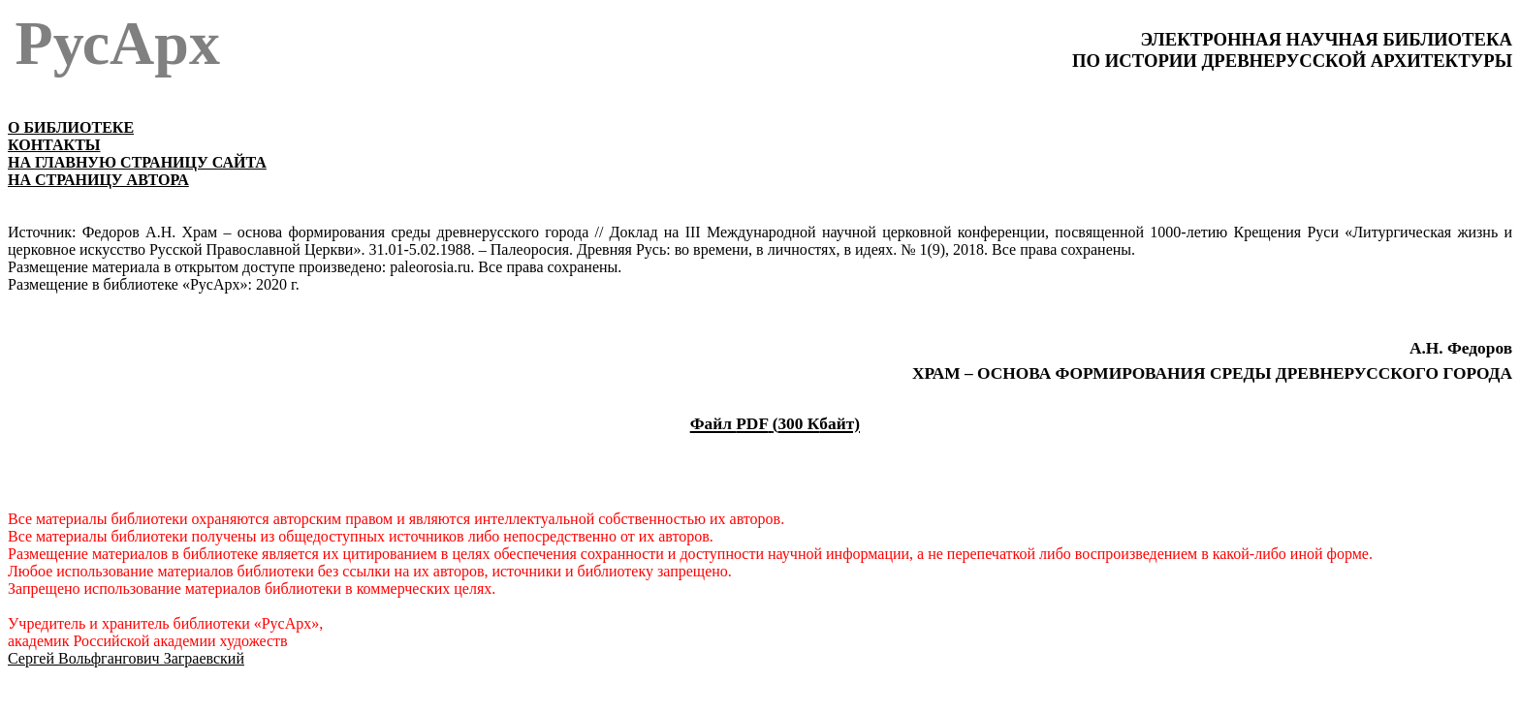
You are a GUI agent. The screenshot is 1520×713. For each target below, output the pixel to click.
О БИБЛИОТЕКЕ (71, 127)
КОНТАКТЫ (54, 145)
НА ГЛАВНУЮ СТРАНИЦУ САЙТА (137, 162)
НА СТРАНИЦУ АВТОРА (98, 179)
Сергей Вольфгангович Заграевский (126, 658)
